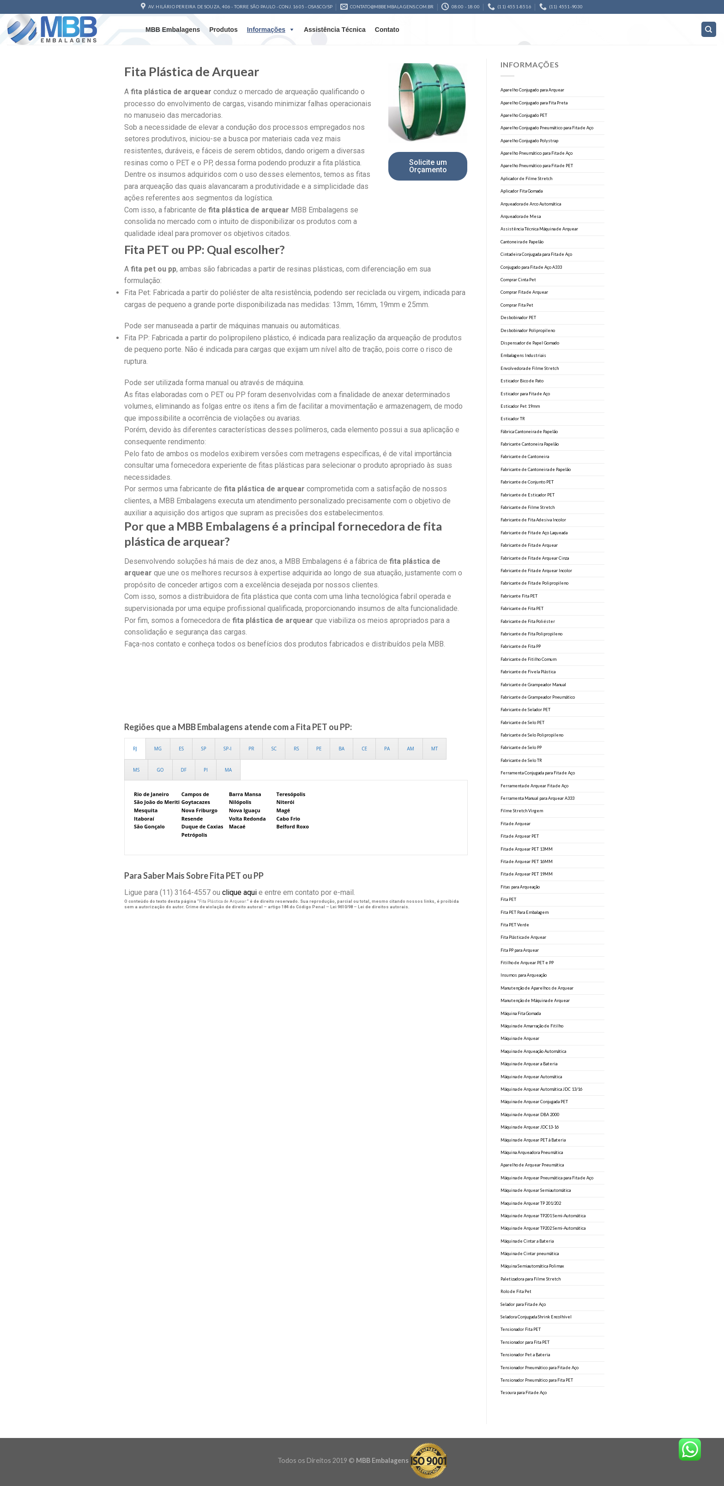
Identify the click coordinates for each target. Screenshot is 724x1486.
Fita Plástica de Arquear (523, 937)
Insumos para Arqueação (524, 975)
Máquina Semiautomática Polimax (532, 1266)
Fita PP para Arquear (520, 950)
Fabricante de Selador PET (525, 709)
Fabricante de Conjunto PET (527, 481)
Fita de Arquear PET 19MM (527, 873)
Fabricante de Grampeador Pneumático (538, 697)
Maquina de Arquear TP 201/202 (531, 1203)
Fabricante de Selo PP (521, 747)
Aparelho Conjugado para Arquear (532, 89)
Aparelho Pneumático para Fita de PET (537, 165)
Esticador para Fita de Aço (525, 393)
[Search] (709, 29)
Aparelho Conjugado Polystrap (529, 140)
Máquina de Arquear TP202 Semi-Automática (543, 1228)
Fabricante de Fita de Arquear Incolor (536, 570)
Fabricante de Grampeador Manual (533, 684)
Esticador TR (513, 418)
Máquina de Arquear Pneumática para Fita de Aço (547, 1177)
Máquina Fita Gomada (521, 1013)
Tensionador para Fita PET (525, 1342)
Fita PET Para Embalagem (525, 912)
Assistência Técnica (335, 29)
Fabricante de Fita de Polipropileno (534, 583)
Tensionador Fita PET (521, 1329)
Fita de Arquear (516, 823)
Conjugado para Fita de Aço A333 (531, 267)
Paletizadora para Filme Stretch (531, 1278)
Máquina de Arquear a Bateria (529, 1063)
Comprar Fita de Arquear (524, 292)
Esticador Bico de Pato (522, 380)
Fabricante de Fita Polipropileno (531, 633)
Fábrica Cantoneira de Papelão (529, 431)
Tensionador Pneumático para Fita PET (537, 1380)
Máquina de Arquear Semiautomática (536, 1190)
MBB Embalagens (172, 29)
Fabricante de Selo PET (522, 722)
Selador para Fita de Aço (523, 1304)
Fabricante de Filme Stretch (528, 507)
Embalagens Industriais (523, 355)
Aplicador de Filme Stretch (526, 178)
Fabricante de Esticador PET (528, 494)
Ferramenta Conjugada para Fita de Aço (538, 772)
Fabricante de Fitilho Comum (528, 659)
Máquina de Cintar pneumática (530, 1253)
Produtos (223, 29)
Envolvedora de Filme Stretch (530, 368)
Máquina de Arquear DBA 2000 (530, 1114)
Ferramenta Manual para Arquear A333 (537, 798)
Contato (387, 29)
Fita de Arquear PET (520, 836)
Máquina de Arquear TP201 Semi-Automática (543, 1215)
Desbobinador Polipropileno (528, 330)
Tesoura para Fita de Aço (524, 1392)
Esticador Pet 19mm (520, 406)
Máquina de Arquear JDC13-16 (530, 1127)
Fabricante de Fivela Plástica (528, 671)
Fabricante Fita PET (519, 595)
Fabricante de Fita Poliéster (528, 621)
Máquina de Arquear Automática (531, 1076)
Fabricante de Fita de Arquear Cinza (535, 558)
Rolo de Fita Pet (516, 1291)
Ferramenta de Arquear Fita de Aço (534, 785)
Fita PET (508, 899)
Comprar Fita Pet (517, 305)
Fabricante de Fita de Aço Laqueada (534, 532)
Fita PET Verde (515, 924)
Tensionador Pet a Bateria (525, 1354)
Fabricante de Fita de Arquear (529, 545)
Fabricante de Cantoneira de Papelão (536, 469)
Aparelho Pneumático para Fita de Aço (537, 153)
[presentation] (135, 748)
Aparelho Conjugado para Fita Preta (534, 102)
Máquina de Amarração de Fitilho (532, 1025)
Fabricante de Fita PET (522, 608)
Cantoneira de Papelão (522, 241)
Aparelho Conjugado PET (524, 115)
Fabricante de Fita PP (521, 646)
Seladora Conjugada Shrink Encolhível (536, 1316)
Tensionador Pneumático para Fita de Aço (540, 1367)
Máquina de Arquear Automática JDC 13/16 (541, 1089)
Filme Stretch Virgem (522, 810)
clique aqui (239, 892)
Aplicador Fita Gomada (522, 190)
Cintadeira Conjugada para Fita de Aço (536, 254)
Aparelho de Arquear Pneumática (532, 1164)
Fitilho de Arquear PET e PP (527, 962)
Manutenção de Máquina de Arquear (535, 1000)
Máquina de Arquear (520, 1038)
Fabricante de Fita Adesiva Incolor (533, 519)
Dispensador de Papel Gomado (530, 342)
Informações (266, 29)
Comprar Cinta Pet (518, 279)
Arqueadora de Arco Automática (531, 203)
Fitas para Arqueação (520, 886)
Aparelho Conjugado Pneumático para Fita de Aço (547, 127)
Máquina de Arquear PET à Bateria (533, 1139)
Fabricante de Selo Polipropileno (532, 734)
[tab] (135, 748)
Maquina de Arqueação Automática (533, 1051)
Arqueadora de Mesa (521, 216)
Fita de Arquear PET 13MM (527, 849)
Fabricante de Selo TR (521, 760)
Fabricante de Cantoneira (525, 456)
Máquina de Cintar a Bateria (527, 1241)
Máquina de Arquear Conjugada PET (534, 1101)
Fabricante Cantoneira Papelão (530, 444)
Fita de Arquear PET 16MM (527, 861)
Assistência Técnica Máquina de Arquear (539, 228)
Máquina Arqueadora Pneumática (532, 1152)
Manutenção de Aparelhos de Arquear (537, 988)
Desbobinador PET (518, 317)
